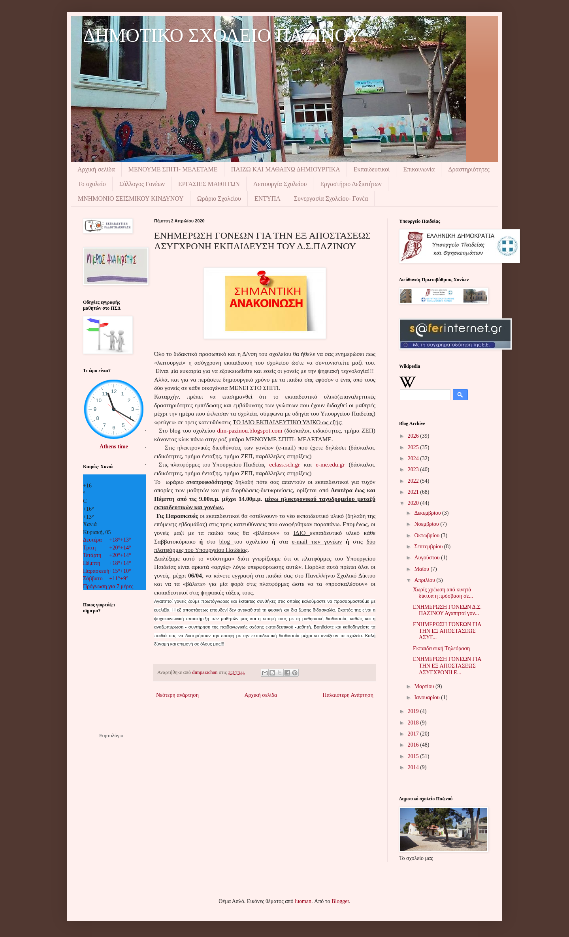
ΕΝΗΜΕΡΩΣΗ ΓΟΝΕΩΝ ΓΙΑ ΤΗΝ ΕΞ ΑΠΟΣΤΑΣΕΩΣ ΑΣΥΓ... (447, 631)
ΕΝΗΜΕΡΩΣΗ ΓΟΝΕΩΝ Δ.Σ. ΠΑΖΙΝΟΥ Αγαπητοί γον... (447, 610)
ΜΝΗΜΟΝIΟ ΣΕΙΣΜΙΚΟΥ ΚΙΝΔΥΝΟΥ (131, 198)
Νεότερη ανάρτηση (177, 695)
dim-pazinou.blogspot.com (249, 430)
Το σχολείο (92, 184)
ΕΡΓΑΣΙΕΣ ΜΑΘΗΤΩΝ (209, 184)
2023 (414, 469)
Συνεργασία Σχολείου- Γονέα (331, 198)
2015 (414, 756)
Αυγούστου (427, 558)
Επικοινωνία (419, 169)
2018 (414, 723)
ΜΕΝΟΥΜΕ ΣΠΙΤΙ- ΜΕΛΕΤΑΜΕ (173, 169)
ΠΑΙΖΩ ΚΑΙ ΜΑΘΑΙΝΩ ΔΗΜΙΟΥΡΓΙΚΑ (285, 169)
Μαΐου (422, 569)
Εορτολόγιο (111, 735)
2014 (414, 767)
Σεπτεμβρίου (429, 546)
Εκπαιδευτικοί (372, 169)
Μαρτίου (424, 686)
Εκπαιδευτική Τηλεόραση (441, 648)
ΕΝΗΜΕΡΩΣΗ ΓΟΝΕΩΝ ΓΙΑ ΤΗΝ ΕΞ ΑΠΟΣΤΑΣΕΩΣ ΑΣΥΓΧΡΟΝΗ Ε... (447, 665)
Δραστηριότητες (469, 169)
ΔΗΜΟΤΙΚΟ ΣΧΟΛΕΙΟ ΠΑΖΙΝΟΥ (222, 35)
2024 (414, 458)
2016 (414, 745)
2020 (414, 503)
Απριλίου (425, 580)
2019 (414, 711)
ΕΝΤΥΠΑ (267, 198)
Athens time (114, 447)
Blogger (340, 901)
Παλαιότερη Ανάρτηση (348, 695)
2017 (414, 734)
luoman (303, 901)
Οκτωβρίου (427, 535)
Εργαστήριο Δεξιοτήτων (350, 184)
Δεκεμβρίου (428, 513)
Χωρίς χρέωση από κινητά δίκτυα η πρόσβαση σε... (443, 593)
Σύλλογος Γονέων (142, 184)
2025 (414, 447)
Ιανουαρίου (427, 697)
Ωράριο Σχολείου (219, 198)
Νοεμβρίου (427, 524)
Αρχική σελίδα (96, 169)
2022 (414, 481)
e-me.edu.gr (330, 464)
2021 (414, 492)
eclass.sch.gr (284, 464)
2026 (414, 436)
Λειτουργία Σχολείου (280, 184)
